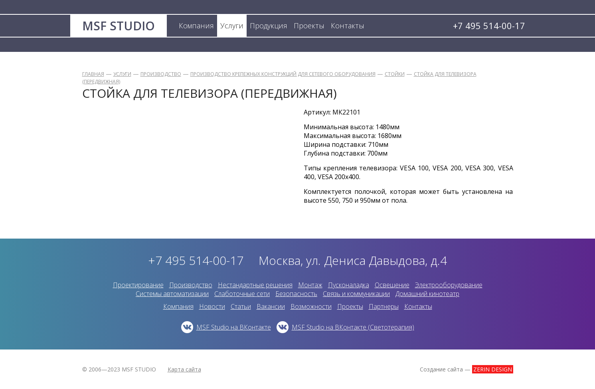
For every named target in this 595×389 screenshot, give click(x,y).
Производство (160, 74)
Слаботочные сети (242, 293)
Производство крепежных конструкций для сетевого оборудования (283, 74)
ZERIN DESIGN (492, 369)
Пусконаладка (348, 284)
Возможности (311, 306)
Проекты (350, 306)
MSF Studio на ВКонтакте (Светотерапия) (353, 327)
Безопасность (296, 293)
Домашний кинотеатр (427, 293)
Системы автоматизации (172, 293)
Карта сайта (184, 369)
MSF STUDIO (118, 26)
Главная (93, 74)
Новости (212, 306)
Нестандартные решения (255, 284)
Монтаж (310, 284)
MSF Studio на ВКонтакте (233, 327)
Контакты (418, 306)
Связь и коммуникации (356, 293)
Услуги (122, 74)
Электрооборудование (448, 284)
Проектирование (138, 284)
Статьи (241, 306)
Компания (178, 306)
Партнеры (384, 306)
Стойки (395, 74)
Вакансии (271, 306)
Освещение (392, 284)
